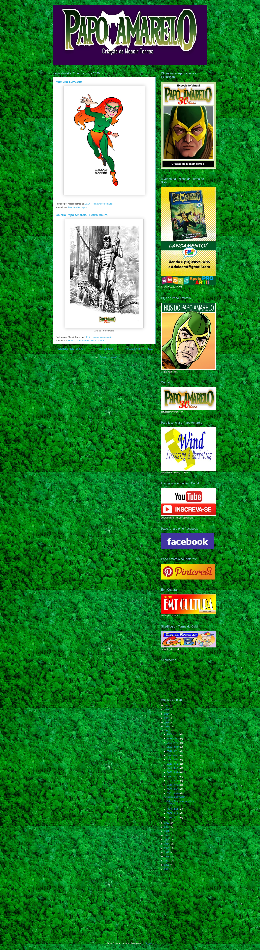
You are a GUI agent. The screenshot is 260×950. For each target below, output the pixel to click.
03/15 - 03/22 (173, 785)
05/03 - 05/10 (173, 768)
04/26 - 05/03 (173, 772)
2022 (167, 722)
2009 (167, 865)
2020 (167, 730)
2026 (167, 705)
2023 (167, 718)
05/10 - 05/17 (173, 764)
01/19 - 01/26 (173, 817)
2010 (167, 860)
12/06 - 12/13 (173, 734)
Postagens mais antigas (139, 348)
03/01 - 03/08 (173, 793)
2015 (167, 839)
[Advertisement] (186, 899)
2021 (167, 726)
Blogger (148, 943)
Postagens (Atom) (108, 357)
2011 (167, 856)
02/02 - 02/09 (173, 813)
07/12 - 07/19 (173, 751)
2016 (167, 835)
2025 (167, 709)
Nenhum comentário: (103, 204)
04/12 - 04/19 (173, 776)
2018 (167, 827)
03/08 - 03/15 (173, 789)
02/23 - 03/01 (173, 809)
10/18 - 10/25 (173, 738)
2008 (167, 869)
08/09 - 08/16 (173, 742)
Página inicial (105, 348)
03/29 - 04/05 (173, 780)
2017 (167, 831)
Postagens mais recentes (70, 348)
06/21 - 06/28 (173, 755)
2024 (167, 714)
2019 (167, 823)
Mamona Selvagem (69, 81)
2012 (167, 852)
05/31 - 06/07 (173, 759)
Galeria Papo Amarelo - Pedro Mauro (81, 215)
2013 (167, 848)
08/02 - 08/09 (173, 747)
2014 (167, 844)
